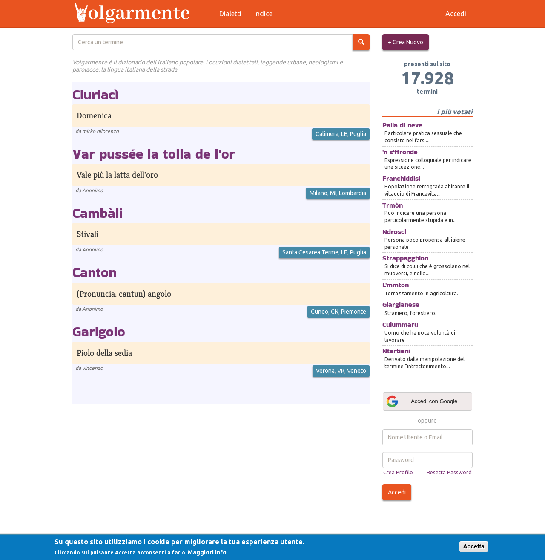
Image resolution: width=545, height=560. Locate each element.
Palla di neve (402, 125)
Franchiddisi (401, 178)
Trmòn (392, 205)
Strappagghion (405, 258)
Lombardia (352, 193)
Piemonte (353, 311)
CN (334, 311)
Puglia (358, 133)
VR (340, 370)
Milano (318, 193)
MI (333, 193)
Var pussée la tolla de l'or (153, 153)
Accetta (474, 546)
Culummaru (400, 324)
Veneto (356, 370)
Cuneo (319, 311)
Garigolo (98, 331)
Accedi (397, 492)
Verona (325, 370)
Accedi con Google (421, 401)
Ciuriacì (95, 94)
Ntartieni (396, 351)
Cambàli (97, 212)
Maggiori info (207, 552)
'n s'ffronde (400, 152)
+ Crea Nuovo (405, 42)
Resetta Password (449, 472)
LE (344, 133)
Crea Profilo (398, 472)
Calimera (327, 133)
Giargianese (400, 304)
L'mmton (395, 285)
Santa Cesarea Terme (310, 252)
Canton (94, 272)
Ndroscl (394, 232)
